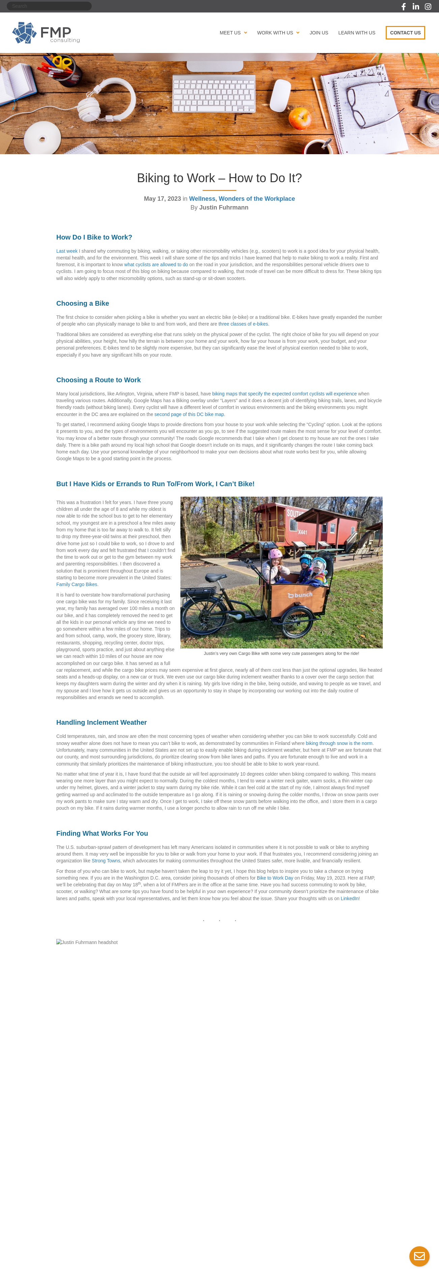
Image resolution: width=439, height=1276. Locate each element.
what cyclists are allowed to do (156, 264)
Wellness (202, 198)
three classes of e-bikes (243, 324)
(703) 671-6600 (334, 1196)
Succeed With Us (159, 1194)
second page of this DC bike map (189, 414)
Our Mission (62, 1168)
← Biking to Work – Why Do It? (88, 1086)
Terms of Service (96, 1242)
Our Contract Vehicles (164, 1185)
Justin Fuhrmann (131, 944)
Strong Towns (106, 860)
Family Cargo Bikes (76, 584)
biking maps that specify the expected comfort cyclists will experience (284, 393)
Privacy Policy (57, 1242)
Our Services (155, 1168)
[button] (403, 6)
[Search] (49, 6)
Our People (62, 1177)
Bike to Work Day (275, 878)
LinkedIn (350, 898)
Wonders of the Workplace (257, 198)
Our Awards (62, 1185)
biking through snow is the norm (339, 743)
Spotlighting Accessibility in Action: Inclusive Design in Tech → (318, 1086)
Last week (67, 251)
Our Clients (153, 1177)
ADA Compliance (135, 1242)
